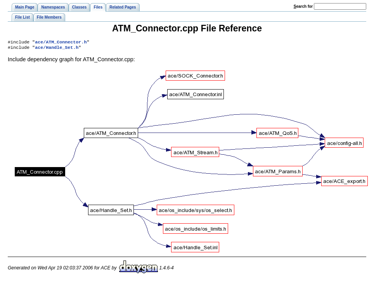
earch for (303, 6)
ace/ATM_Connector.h (61, 43)
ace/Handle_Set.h (56, 49)
